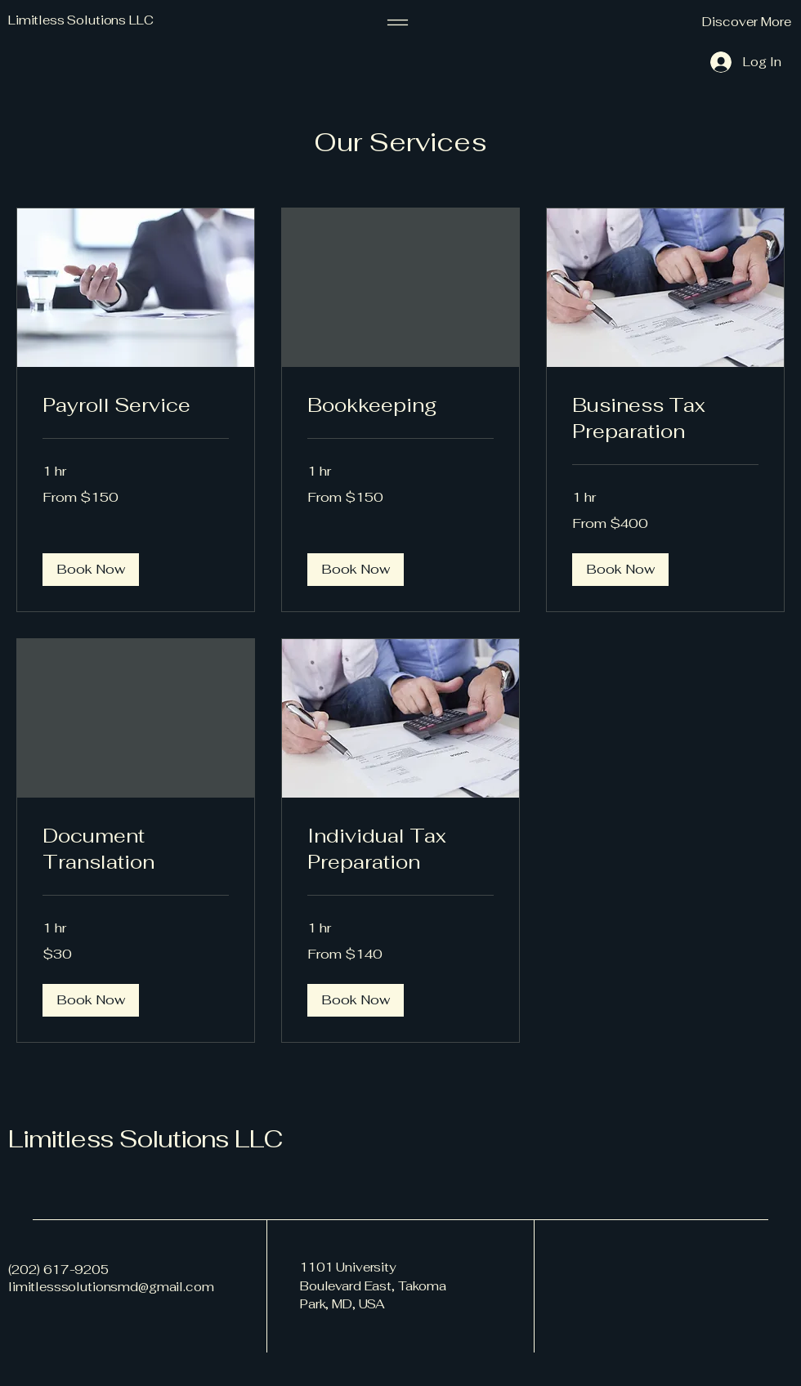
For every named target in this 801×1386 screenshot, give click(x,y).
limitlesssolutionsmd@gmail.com (111, 1286)
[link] (136, 405)
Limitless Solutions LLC (144, 1139)
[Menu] (397, 22)
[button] (707, 22)
